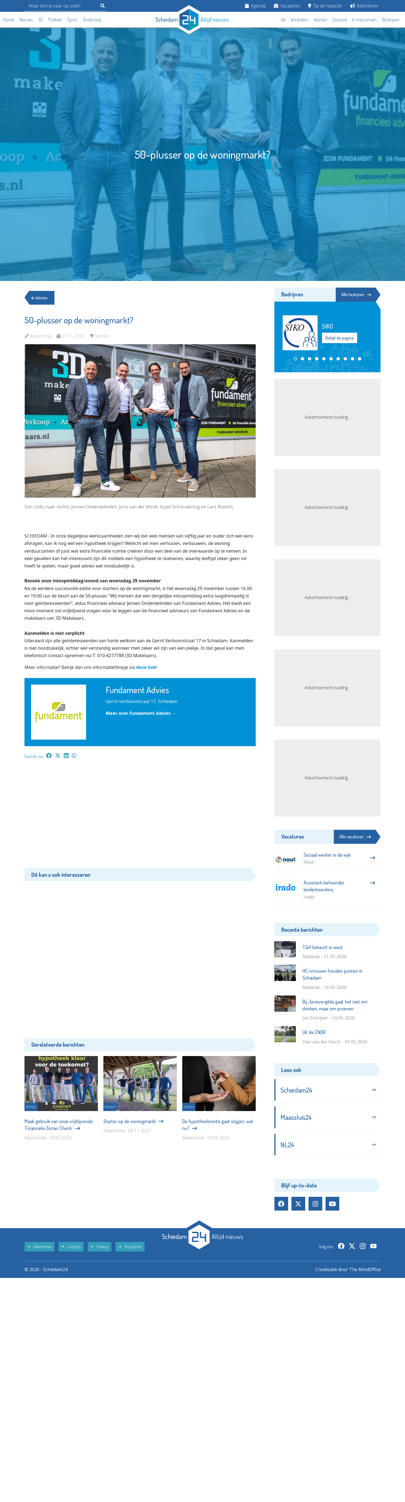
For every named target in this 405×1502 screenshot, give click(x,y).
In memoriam (364, 19)
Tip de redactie (325, 6)
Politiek (55, 19)
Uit (283, 19)
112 (40, 19)
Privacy (99, 1246)
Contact (71, 1246)
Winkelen (299, 19)
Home (8, 19)
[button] (295, 359)
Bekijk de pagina (340, 338)
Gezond (339, 19)
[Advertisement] (140, 816)
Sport (72, 19)
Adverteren (364, 6)
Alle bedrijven (356, 294)
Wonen (320, 19)
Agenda (255, 6)
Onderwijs (92, 19)
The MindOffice (365, 1269)
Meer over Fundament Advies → (141, 713)
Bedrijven (391, 19)
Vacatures (287, 6)
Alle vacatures (355, 836)
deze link (146, 667)
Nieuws (26, 19)
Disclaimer (130, 1246)
